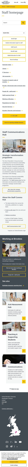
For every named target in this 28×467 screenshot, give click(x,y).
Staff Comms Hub (16, 180)
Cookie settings (14, 465)
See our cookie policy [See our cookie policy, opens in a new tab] (12, 458)
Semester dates (7, 64)
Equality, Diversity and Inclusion (12, 110)
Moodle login (14, 51)
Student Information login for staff (14, 42)
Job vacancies (7, 76)
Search (23, 22)
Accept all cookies (14, 461)
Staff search (14, 47)
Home (3, 6)
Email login (14, 38)
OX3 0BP (4, 402)
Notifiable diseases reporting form (13, 285)
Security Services (8, 106)
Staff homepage (11, 6)
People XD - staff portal (9, 91)
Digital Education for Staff (14, 55)
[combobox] (11, 23)
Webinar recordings (10, 215)
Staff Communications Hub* (14, 226)
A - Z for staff (14, 115)
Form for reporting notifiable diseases (14, 122)
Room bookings (14, 59)
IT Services (6, 72)
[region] (14, 459)
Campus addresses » (7, 408)
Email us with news (10, 210)
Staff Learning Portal (9, 95)
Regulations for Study (9, 103)
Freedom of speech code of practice (10, 81)
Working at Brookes (8, 99)
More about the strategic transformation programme (14, 190)
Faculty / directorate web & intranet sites (13, 86)
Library (5, 68)
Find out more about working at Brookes (14, 268)
